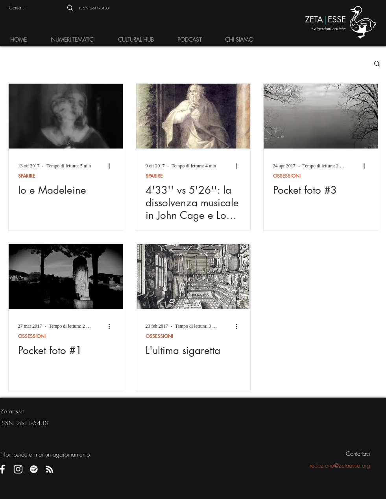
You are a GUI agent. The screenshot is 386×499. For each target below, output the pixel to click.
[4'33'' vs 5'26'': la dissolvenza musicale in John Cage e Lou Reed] (193, 116)
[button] (74, 39)
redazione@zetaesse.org (340, 466)
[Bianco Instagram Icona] (18, 469)
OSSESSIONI (287, 176)
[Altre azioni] (112, 166)
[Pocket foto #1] (66, 276)
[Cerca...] (27, 8)
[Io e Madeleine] (66, 116)
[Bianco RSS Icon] (49, 469)
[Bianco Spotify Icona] (34, 469)
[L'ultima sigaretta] (193, 276)
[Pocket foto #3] (321, 116)
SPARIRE (26, 176)
